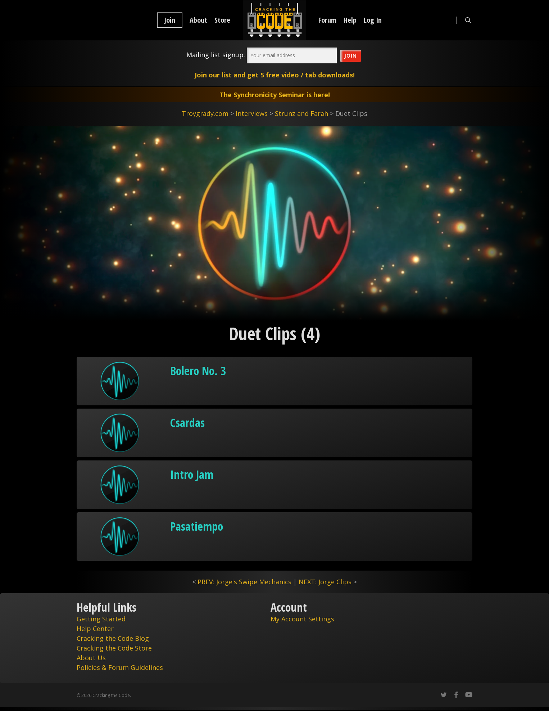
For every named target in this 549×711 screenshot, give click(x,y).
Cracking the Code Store (114, 648)
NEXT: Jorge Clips (325, 581)
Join (169, 20)
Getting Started (101, 619)
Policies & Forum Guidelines (120, 667)
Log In (373, 20)
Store (222, 20)
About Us (91, 657)
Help (350, 20)
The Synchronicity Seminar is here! (274, 94)
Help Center (95, 628)
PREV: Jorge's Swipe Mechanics (244, 581)
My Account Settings (302, 619)
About (198, 20)
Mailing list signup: (215, 54)
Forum (327, 20)
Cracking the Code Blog (113, 638)
